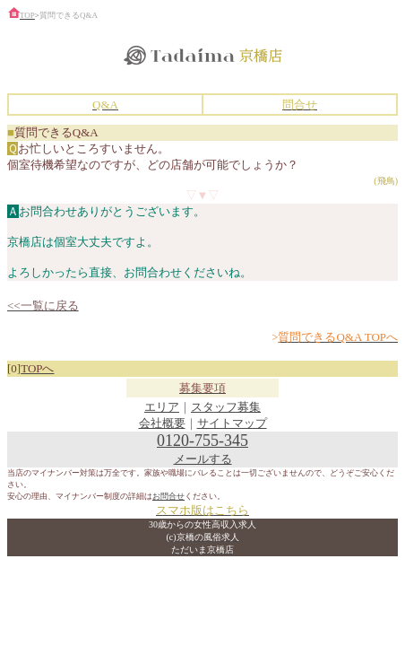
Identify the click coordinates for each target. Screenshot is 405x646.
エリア (161, 407)
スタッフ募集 (226, 407)
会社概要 (162, 423)
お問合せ (168, 496)
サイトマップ (232, 423)
